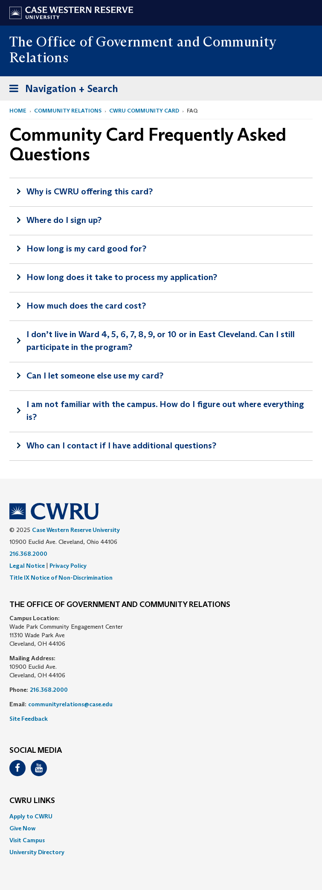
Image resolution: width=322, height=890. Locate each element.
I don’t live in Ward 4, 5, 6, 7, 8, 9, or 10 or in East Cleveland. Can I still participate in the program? (160, 340)
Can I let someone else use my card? (94, 375)
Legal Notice (27, 565)
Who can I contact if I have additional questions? (121, 445)
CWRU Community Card (144, 110)
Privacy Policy (68, 565)
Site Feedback (28, 718)
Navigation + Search (61, 90)
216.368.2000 (28, 554)
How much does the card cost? (86, 306)
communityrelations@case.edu (70, 704)
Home (17, 110)
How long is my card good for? (86, 248)
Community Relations (68, 110)
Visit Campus (27, 840)
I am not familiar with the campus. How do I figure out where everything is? (165, 410)
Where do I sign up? (64, 220)
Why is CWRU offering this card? (89, 191)
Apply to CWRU (30, 816)
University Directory (36, 852)
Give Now (22, 828)
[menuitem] (161, 816)
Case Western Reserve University (76, 530)
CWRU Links (32, 801)
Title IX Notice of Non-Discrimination (61, 577)
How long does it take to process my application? (121, 277)
